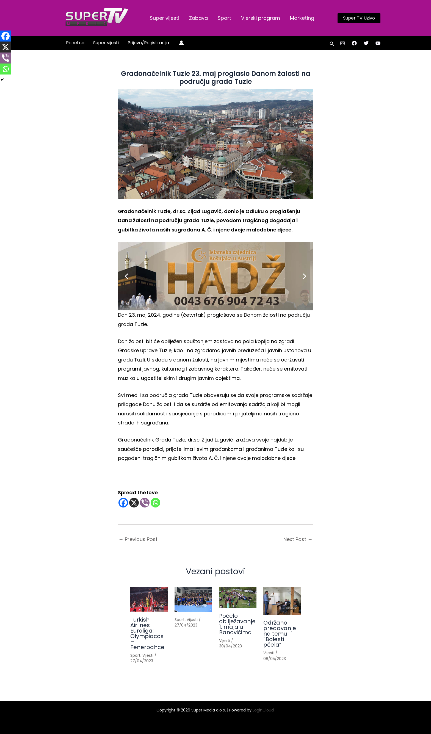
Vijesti (147, 655)
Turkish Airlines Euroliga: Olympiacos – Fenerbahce (147, 633)
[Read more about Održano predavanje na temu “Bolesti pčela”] (282, 601)
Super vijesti (164, 18)
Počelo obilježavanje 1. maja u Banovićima (237, 624)
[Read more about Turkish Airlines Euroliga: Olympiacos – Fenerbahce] (149, 599)
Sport (224, 18)
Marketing (302, 18)
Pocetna (75, 43)
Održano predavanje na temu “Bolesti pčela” (279, 634)
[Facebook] (354, 43)
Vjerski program (260, 18)
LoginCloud (264, 710)
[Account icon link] (181, 42)
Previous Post (138, 539)
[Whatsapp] (155, 502)
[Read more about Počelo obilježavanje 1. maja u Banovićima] (237, 597)
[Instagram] (342, 43)
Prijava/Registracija (148, 43)
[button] (359, 18)
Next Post (298, 539)
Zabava (198, 18)
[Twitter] (366, 43)
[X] (134, 502)
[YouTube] (377, 43)
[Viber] (145, 502)
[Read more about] (193, 599)
